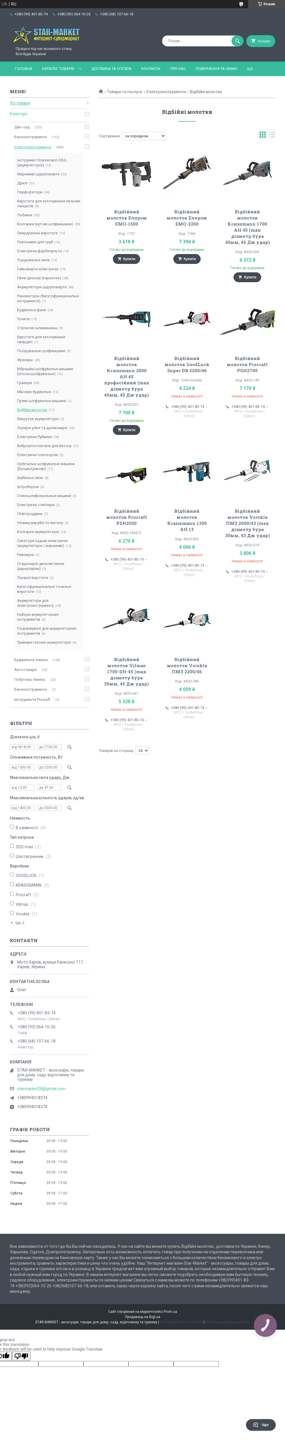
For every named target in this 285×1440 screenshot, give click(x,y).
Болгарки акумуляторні (38, 532)
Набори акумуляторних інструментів (37, 617)
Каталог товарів (58, 68)
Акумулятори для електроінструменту (35, 603)
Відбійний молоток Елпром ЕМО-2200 (187, 218)
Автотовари (25, 669)
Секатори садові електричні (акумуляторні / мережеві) (42, 543)
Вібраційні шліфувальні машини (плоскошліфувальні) (45, 371)
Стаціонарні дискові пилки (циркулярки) (40, 566)
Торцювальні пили (33, 260)
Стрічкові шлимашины (37, 328)
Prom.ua (170, 1312)
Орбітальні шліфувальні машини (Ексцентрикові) (46, 466)
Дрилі (22, 183)
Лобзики (24, 215)
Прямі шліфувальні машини (41, 401)
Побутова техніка (29, 679)
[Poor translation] (21, 1356)
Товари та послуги (124, 91)
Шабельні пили (30, 478)
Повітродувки (29, 514)
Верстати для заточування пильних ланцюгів (48, 203)
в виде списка (272, 136)
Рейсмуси (25, 554)
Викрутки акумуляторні (38, 419)
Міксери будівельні (34, 392)
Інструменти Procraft (32, 699)
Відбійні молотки (32, 410)
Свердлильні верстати (37, 233)
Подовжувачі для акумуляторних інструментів (46, 631)
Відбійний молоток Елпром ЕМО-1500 (126, 218)
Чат (261, 1425)
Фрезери (25, 360)
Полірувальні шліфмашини (41, 351)
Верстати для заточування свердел (41, 339)
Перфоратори (29, 192)
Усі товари (20, 103)
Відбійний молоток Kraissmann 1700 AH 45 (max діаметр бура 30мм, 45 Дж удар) (247, 227)
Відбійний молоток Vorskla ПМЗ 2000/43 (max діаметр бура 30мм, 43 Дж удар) (247, 523)
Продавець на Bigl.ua (142, 1317)
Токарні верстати (32, 577)
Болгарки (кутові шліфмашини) (45, 224)
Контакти (150, 68)
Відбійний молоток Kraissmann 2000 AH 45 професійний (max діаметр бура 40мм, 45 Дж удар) (126, 376)
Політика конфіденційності (227, 1322)
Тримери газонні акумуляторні (44, 642)
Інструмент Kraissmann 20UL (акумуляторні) (42, 162)
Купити (129, 259)
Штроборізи (28, 487)
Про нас (178, 68)
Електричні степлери (35, 505)
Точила (23, 319)
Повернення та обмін (216, 68)
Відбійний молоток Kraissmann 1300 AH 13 (187, 520)
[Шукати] (237, 40)
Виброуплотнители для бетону (44, 446)
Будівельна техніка (31, 660)
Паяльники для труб (35, 242)
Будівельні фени (31, 310)
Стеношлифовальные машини (44, 496)
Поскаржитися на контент (181, 1322)
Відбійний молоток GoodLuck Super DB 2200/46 (187, 364)
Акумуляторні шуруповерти (42, 287)
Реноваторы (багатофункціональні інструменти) (48, 298)
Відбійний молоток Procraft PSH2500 (126, 517)
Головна (23, 68)
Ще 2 (19, 923)
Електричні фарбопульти (39, 251)
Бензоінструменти (30, 137)
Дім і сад (22, 127)
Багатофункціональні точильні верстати (44, 589)
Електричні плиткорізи (37, 455)
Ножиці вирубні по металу (40, 523)
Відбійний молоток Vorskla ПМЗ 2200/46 (187, 665)
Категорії (18, 113)
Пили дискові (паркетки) (39, 278)
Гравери (24, 383)
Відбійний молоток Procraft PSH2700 (247, 364)
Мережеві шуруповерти (38, 174)
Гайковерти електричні (37, 269)
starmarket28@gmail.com (41, 1088)
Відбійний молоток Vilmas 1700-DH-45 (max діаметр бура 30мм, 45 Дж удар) (126, 671)
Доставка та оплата (111, 68)
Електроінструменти (166, 91)
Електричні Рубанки (34, 437)
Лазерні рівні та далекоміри (42, 428)
